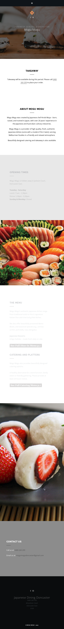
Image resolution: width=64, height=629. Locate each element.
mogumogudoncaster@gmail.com (30, 555)
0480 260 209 (20, 550)
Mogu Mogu (31, 625)
